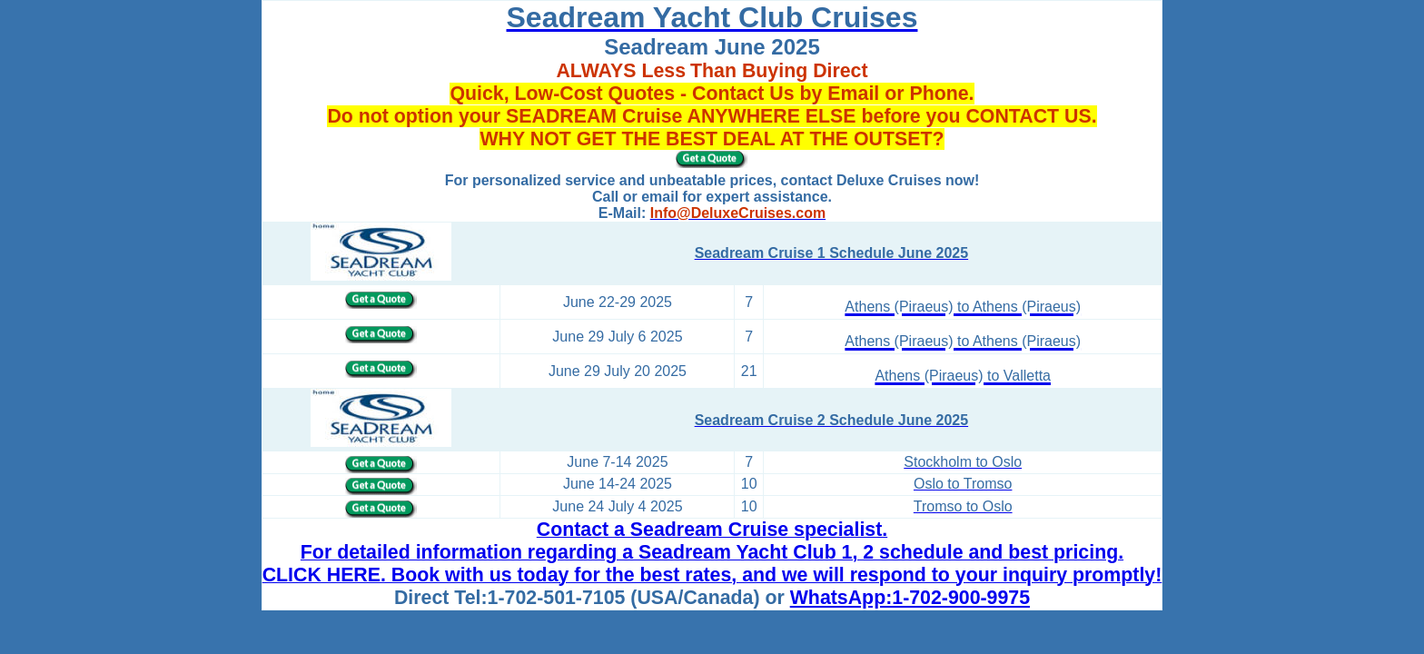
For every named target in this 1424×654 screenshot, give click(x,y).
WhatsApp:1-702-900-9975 (910, 598)
